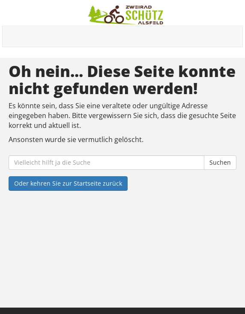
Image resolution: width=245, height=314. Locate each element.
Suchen (220, 162)
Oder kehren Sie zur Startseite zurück (68, 183)
